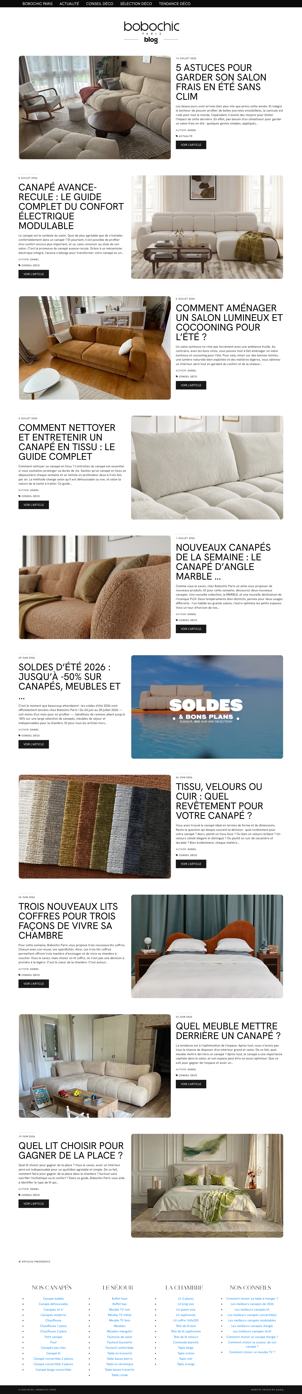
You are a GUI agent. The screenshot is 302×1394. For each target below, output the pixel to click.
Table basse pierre (120, 1359)
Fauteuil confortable (120, 1348)
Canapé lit (53, 1353)
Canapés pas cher (53, 1348)
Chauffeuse (53, 1320)
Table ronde (120, 1375)
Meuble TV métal (119, 1315)
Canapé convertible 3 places (53, 1364)
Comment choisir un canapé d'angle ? (252, 1337)
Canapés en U (53, 1310)
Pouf (53, 1342)
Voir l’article (191, 145)
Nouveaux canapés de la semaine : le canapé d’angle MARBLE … (223, 561)
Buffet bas (119, 1304)
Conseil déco (99, 3)
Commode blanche (186, 1342)
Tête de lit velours (186, 1337)
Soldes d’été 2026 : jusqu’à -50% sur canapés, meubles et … (69, 681)
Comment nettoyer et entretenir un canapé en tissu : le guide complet (67, 442)
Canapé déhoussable (53, 1304)
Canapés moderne (53, 1315)
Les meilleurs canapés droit (252, 1331)
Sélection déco (136, 3)
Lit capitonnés (186, 1315)
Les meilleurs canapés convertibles (252, 1315)
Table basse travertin (119, 1370)
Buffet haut (120, 1299)
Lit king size (186, 1304)
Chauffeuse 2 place (53, 1331)
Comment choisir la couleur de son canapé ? (252, 1344)
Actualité (69, 3)
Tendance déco (174, 3)
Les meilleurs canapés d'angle (252, 1326)
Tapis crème (186, 1353)
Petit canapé (53, 1337)
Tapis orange (186, 1364)
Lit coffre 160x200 (186, 1320)
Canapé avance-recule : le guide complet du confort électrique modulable (71, 206)
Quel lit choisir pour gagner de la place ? (71, 1150)
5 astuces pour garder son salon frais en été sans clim (221, 82)
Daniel (192, 130)
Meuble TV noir (119, 1310)
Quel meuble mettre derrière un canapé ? (228, 1031)
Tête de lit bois (186, 1326)
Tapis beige (186, 1348)
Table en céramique (119, 1364)
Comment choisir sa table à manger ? (252, 1299)
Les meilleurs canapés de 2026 (252, 1304)
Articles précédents (34, 1261)
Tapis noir (186, 1359)
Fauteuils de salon (119, 1337)
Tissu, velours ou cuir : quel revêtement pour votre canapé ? (219, 801)
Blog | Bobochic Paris (41, 1389)
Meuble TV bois (119, 1320)
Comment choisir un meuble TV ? (252, 1352)
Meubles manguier (120, 1331)
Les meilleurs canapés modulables (252, 1320)
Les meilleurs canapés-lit (252, 1310)
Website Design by (267, 1389)
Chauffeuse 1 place (53, 1326)
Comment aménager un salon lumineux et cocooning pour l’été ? (229, 322)
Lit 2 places (186, 1299)
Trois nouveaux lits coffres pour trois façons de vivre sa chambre (68, 921)
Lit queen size (185, 1310)
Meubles (120, 1326)
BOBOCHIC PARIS (38, 3)
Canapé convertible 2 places (53, 1359)
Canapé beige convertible (53, 1370)
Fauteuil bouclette (119, 1342)
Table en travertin (119, 1353)
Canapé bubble (53, 1299)
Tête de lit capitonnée (186, 1331)
